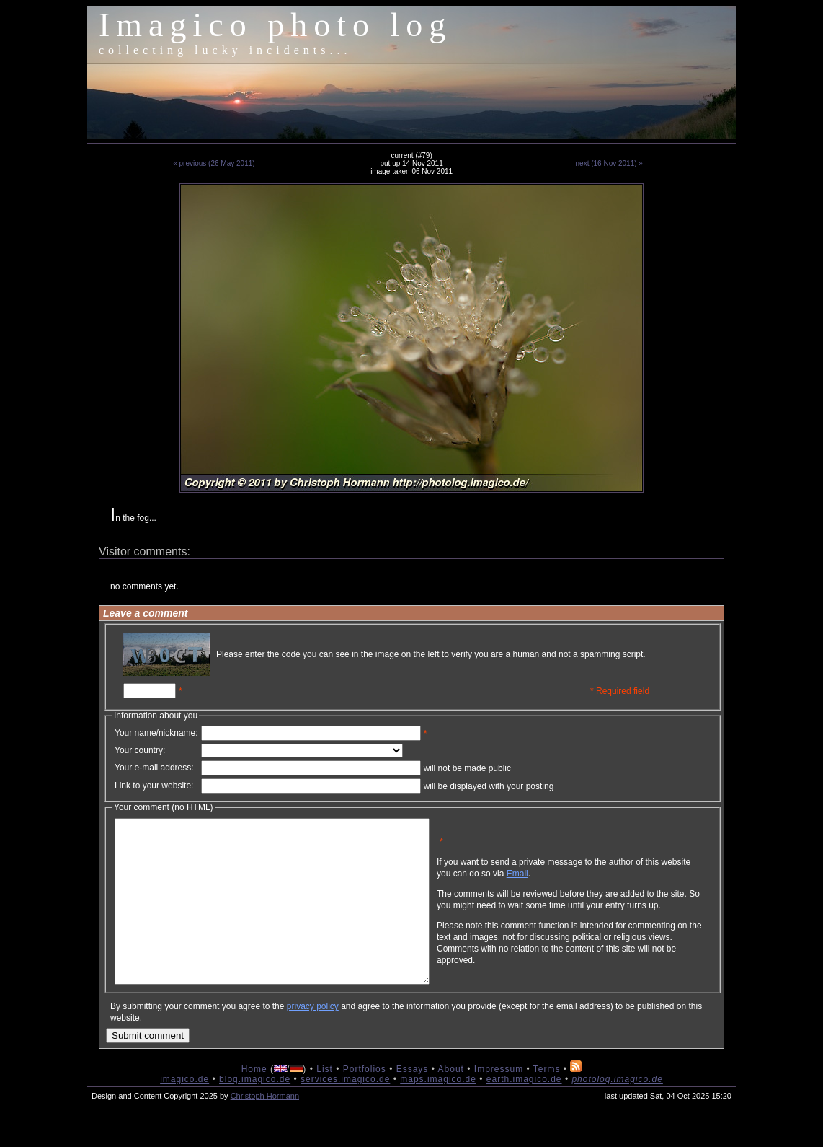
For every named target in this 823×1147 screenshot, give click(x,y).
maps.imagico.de (438, 1112)
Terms (547, 1102)
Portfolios (364, 1102)
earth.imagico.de (524, 1112)
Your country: (140, 750)
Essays (412, 1102)
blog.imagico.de (254, 1112)
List (324, 1102)
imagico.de (184, 1112)
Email (586, 884)
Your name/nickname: (156, 733)
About (451, 1102)
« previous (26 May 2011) (213, 163)
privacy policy (313, 1039)
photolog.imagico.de (616, 1112)
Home (254, 1102)
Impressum (498, 1102)
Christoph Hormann (265, 1128)
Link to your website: (154, 786)
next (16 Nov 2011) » (609, 163)
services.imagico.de (345, 1112)
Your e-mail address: (154, 768)
